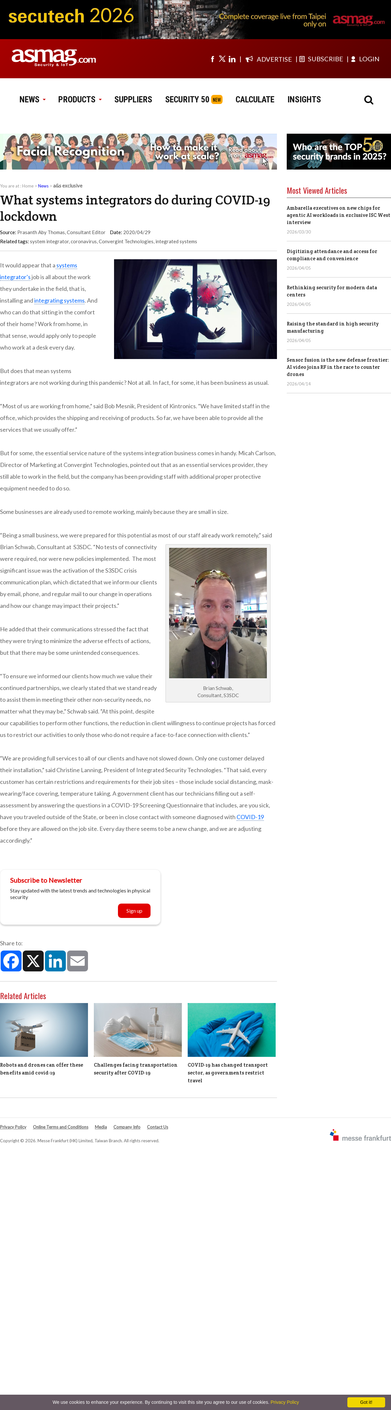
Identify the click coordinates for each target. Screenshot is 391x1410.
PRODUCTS (79, 99)
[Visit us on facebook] (212, 59)
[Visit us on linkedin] (232, 59)
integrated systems (176, 241)
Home (28, 185)
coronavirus (84, 241)
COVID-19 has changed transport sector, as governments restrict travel (228, 1073)
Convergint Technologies (126, 241)
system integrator (49, 241)
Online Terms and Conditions (60, 1127)
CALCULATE (255, 99)
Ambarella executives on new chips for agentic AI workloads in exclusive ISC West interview (338, 215)
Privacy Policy (13, 1127)
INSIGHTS (304, 99)
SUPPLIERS (133, 99)
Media (101, 1127)
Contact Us (157, 1127)
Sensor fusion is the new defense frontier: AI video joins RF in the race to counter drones (338, 367)
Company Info (126, 1127)
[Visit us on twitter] (222, 58)
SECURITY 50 (187, 99)
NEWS (32, 99)
